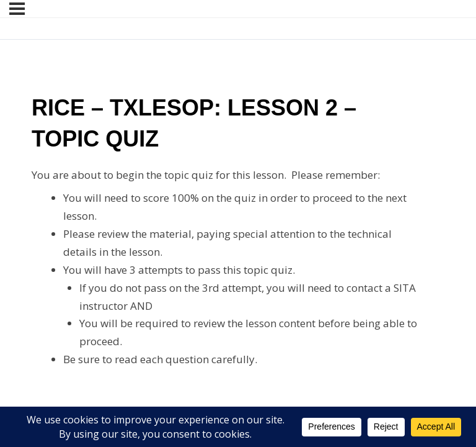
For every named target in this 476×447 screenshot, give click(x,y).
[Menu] (17, 8)
